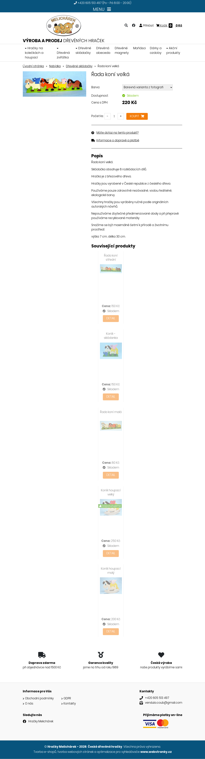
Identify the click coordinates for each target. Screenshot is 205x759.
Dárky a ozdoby (155, 50)
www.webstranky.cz (156, 752)
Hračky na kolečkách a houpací (34, 52)
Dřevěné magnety (122, 50)
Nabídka (55, 66)
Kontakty (70, 703)
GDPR (67, 698)
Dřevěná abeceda (103, 50)
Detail (110, 318)
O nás (29, 703)
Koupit (137, 116)
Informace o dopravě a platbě (118, 140)
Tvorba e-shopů (44, 752)
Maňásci (139, 48)
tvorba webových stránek (75, 752)
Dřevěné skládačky (83, 50)
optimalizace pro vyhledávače (118, 752)
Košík (169, 25)
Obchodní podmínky (39, 698)
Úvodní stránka (33, 66)
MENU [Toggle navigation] (102, 9)
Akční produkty (173, 50)
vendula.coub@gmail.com (163, 703)
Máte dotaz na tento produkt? (118, 133)
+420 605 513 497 (89, 3)
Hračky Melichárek (40, 721)
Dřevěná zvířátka (63, 55)
